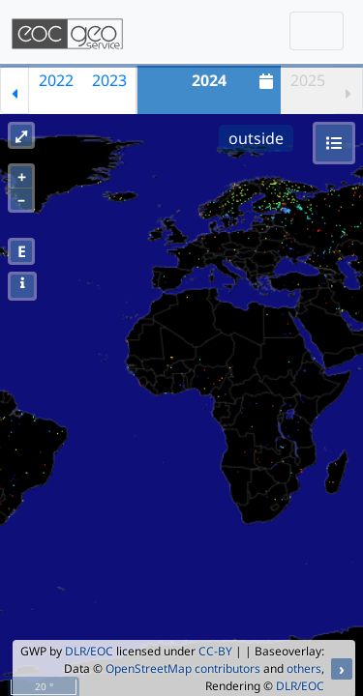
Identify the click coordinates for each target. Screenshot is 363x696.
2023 (109, 80)
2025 (307, 80)
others (304, 668)
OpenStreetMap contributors (183, 668)
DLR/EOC (89, 651)
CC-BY (215, 651)
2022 (56, 80)
